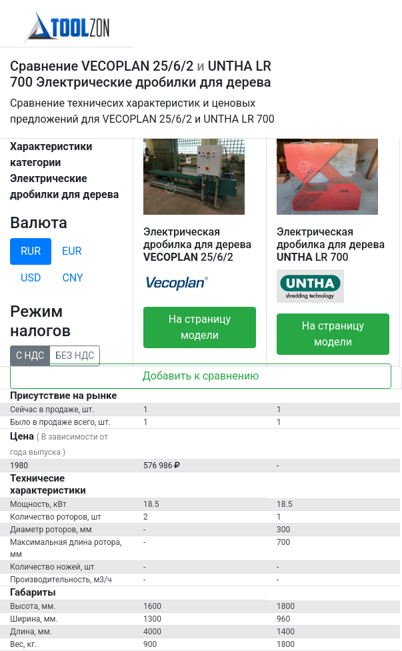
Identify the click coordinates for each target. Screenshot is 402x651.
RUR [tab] (31, 251)
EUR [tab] (71, 251)
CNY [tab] (72, 277)
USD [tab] (31, 277)
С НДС (30, 355)
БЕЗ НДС (74, 355)
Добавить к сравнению (201, 376)
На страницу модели (200, 327)
